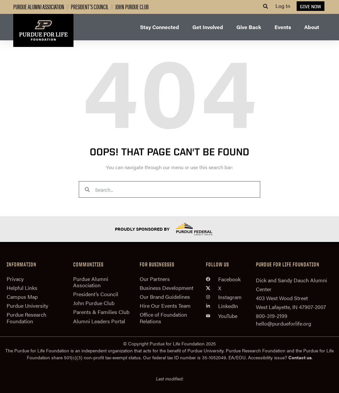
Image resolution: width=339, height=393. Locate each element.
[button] (265, 6)
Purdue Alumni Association (38, 6)
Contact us (300, 357)
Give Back (248, 27)
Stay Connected (159, 27)
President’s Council (90, 6)
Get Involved (207, 27)
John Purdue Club (132, 6)
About (311, 27)
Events (282, 27)
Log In (282, 6)
